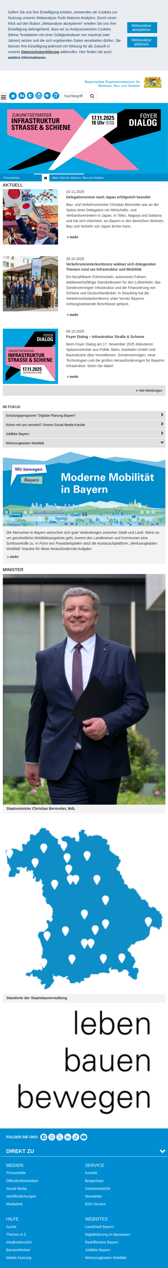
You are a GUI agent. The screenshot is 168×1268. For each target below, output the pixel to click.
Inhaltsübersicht (18, 1242)
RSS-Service (95, 1204)
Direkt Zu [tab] (20, 1151)
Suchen (91, 96)
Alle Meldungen (150, 390)
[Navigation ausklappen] (3, 97)
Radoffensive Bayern (102, 1242)
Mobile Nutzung (18, 1258)
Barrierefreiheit (18, 1250)
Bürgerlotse (94, 1181)
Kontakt (91, 1173)
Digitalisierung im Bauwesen (108, 1234)
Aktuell (13, 185)
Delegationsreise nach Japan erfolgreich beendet (108, 197)
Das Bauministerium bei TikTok (75, 1137)
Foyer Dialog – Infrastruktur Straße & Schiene (105, 337)
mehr (74, 237)
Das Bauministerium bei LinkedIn (67, 1137)
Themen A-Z (16, 1234)
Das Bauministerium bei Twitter (59, 1137)
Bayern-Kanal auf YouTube (83, 1137)
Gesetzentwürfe (97, 1188)
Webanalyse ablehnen (141, 42)
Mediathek (14, 1204)
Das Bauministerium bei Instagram (51, 1137)
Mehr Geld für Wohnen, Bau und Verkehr (78, 177)
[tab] (84, 415)
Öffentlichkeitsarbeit (22, 1181)
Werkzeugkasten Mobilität (105, 1258)
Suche (11, 1227)
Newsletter (93, 1196)
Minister (13, 569)
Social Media (16, 1188)
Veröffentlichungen (21, 1196)
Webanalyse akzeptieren (141, 27)
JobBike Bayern (97, 1250)
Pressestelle (16, 1173)
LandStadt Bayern (99, 1227)
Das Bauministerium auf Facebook (43, 1137)
